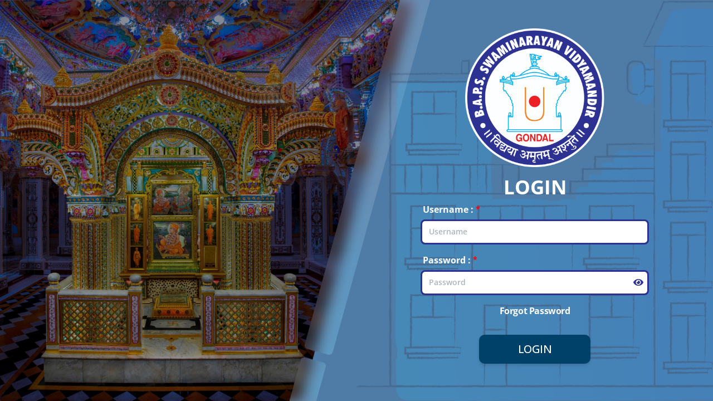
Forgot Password (535, 311)
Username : (448, 209)
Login (535, 348)
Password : (447, 260)
